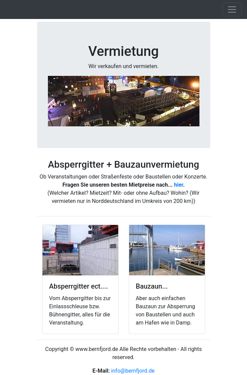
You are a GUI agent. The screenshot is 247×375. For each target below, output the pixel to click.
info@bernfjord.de (133, 371)
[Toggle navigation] (232, 9)
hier (178, 185)
